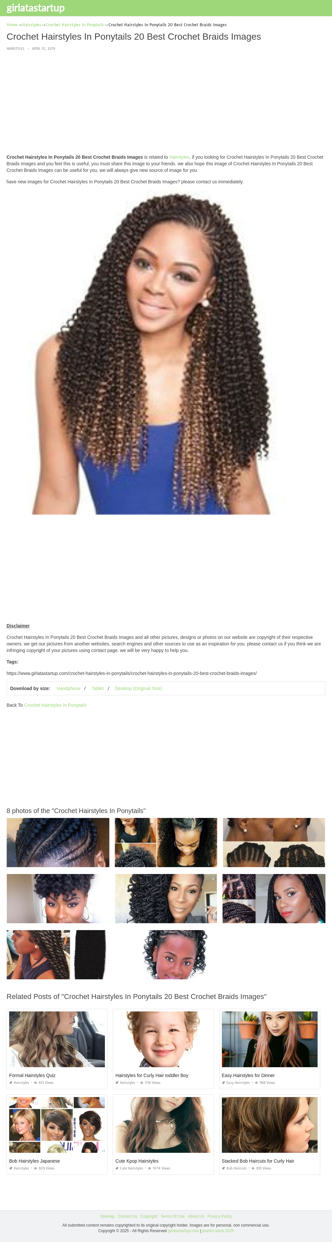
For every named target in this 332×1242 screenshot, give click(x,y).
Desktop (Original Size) (138, 688)
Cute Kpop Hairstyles (137, 1161)
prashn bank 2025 (218, 1231)
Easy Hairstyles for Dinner (248, 1075)
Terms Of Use (173, 1216)
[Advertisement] (166, 103)
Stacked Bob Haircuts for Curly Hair (258, 1161)
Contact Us (127, 1216)
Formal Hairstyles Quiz (32, 1075)
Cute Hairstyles (129, 1168)
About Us (196, 1216)
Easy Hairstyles (236, 1083)
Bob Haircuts (234, 1168)
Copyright (149, 1216)
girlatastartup (36, 7)
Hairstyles (15, 49)
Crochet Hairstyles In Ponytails (55, 705)
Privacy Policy (219, 1216)
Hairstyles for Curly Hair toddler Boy (151, 1075)
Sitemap (107, 1216)
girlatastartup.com (183, 1231)
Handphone (68, 688)
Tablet (97, 688)
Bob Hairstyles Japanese (34, 1161)
